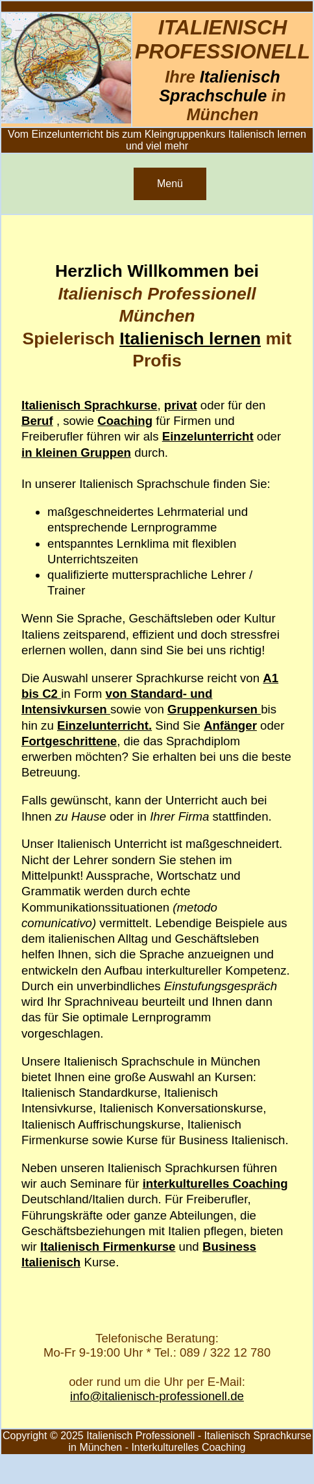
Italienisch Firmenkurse (107, 1246)
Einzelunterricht (208, 436)
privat (180, 405)
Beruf (37, 421)
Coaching (124, 421)
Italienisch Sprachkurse (89, 405)
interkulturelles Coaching (215, 1183)
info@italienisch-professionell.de (157, 1396)
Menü (170, 183)
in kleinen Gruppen (76, 452)
